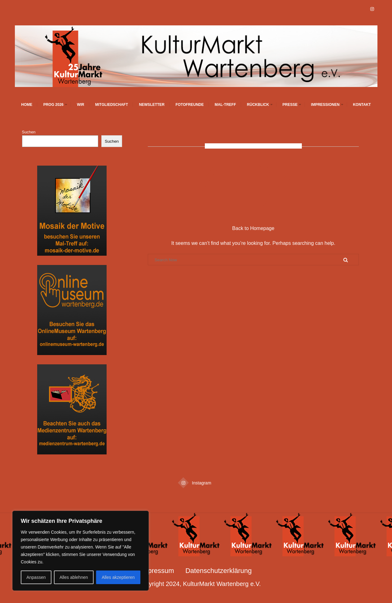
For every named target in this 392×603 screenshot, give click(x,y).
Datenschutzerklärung (218, 571)
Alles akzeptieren (118, 577)
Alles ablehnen (73, 577)
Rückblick (258, 104)
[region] (80, 551)
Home (26, 104)
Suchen (29, 132)
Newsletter (152, 104)
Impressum (157, 571)
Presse (290, 104)
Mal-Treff (225, 104)
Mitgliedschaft (111, 104)
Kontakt (362, 104)
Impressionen (325, 104)
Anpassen (36, 577)
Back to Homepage (253, 228)
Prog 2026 (53, 104)
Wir (80, 104)
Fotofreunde (189, 104)
